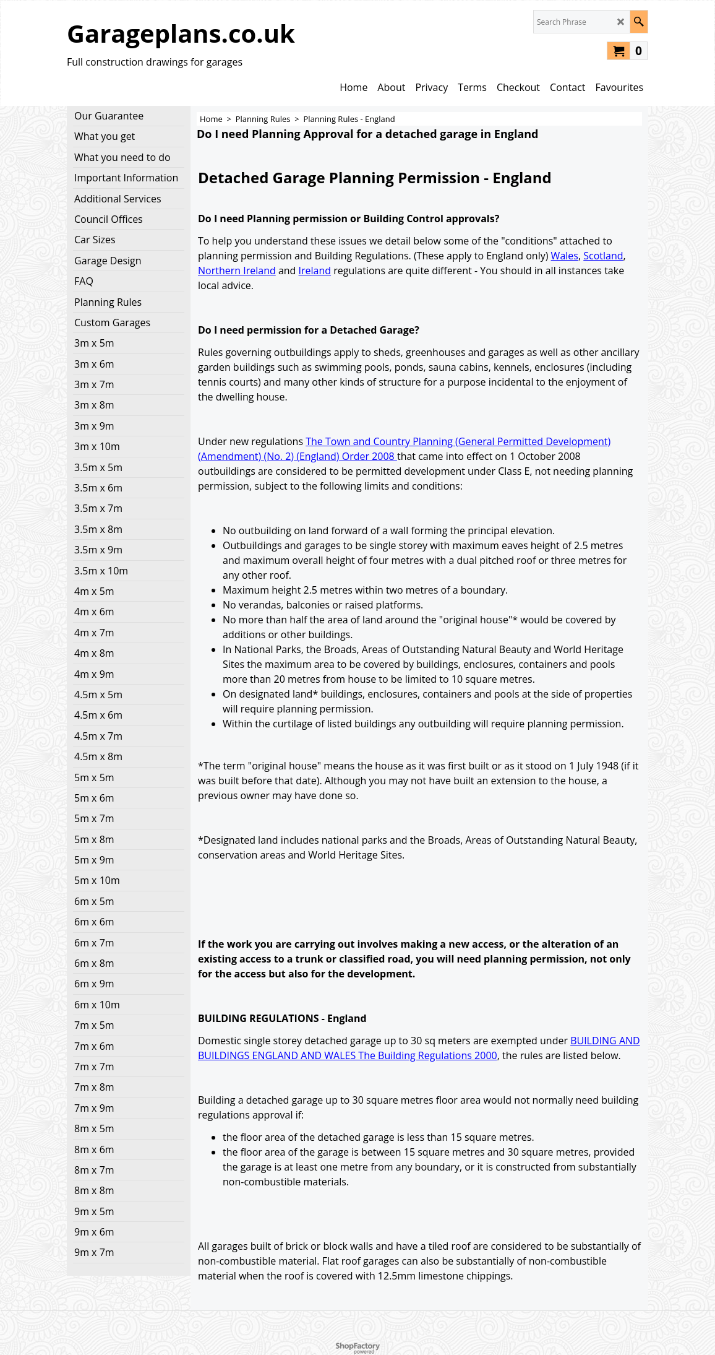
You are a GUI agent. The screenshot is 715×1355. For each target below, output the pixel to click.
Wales (564, 255)
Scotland (603, 255)
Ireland (315, 270)
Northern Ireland (237, 270)
